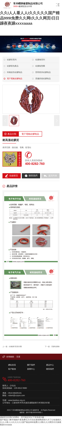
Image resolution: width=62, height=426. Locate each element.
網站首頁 (12, 365)
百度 (18, 357)
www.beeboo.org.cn (16, 400)
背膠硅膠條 (55, 346)
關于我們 (31, 365)
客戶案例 (12, 369)
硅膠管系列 (12, 60)
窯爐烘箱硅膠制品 (43, 78)
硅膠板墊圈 (40, 66)
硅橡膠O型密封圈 (15, 346)
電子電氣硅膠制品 (14, 78)
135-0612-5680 (20, 388)
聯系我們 (50, 369)
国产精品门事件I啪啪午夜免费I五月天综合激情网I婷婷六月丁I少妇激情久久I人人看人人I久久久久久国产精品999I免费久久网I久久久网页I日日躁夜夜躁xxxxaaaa (30, 12)
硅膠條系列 (40, 60)
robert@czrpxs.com (16, 395)
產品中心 (50, 365)
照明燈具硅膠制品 (43, 72)
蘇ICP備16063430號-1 (34, 412)
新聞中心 (31, 369)
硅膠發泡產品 (12, 66)
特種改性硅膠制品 (14, 72)
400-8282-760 (35, 164)
